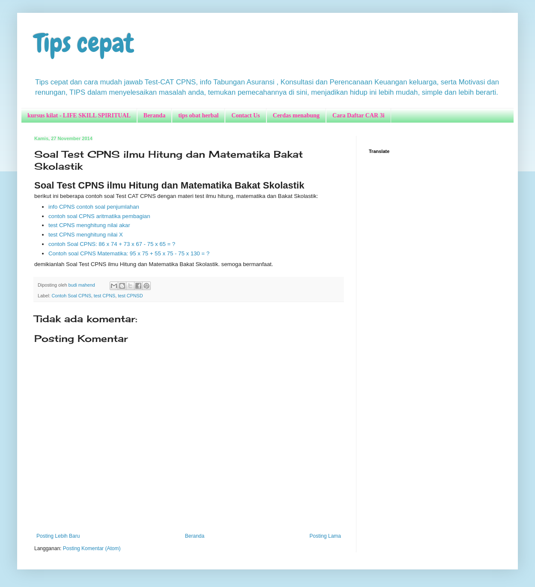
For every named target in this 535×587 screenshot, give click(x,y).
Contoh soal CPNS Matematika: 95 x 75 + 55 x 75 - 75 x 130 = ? (128, 253)
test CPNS (104, 295)
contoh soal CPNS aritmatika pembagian (100, 216)
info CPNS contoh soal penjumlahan (93, 207)
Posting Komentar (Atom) (92, 548)
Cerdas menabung (296, 115)
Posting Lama (325, 536)
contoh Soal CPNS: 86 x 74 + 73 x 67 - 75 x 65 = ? (111, 244)
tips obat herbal (198, 115)
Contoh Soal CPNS (71, 295)
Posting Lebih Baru (58, 536)
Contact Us (245, 115)
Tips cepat (84, 43)
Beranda (154, 115)
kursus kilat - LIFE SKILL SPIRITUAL (79, 115)
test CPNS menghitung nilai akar (90, 225)
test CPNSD (130, 295)
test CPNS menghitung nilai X (86, 234)
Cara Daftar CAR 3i (358, 115)
